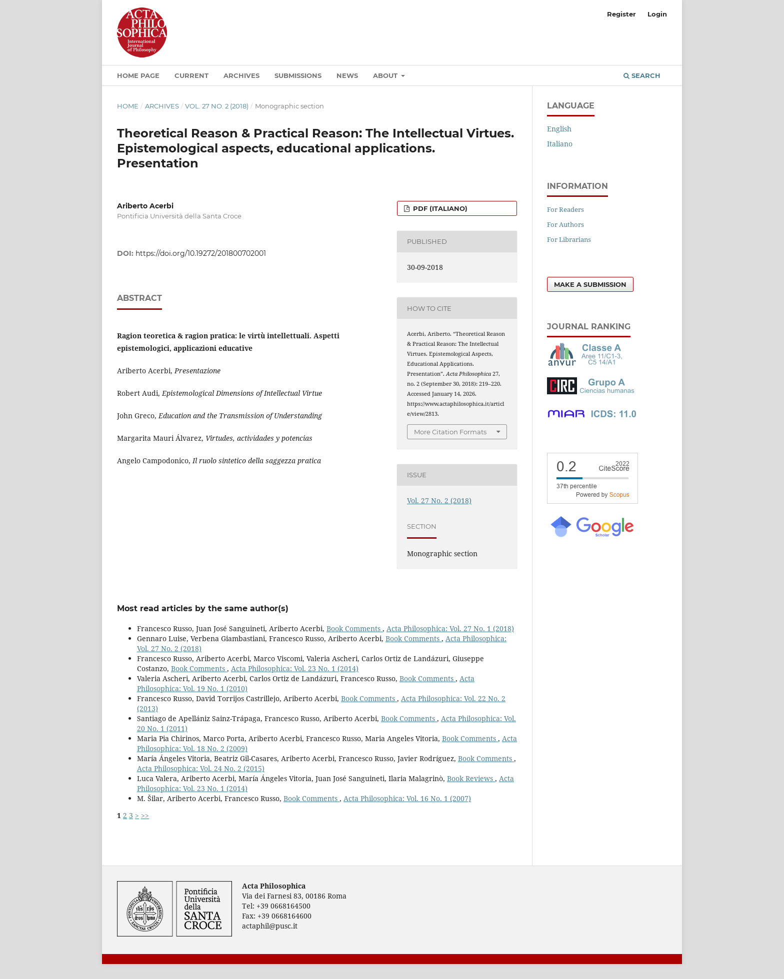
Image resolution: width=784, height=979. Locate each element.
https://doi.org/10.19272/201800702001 (201, 253)
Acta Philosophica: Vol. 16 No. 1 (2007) (407, 798)
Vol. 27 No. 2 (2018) (216, 106)
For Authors (565, 224)
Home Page (138, 75)
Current (191, 75)
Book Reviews (471, 778)
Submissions (298, 75)
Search (642, 75)
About (386, 75)
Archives (242, 75)
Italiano (559, 143)
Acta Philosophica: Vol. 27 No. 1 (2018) (450, 628)
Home (127, 106)
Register (621, 14)
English (559, 128)
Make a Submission (590, 284)
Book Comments (354, 628)
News (347, 75)
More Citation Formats (450, 432)
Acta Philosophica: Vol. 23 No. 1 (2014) (294, 668)
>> (145, 815)
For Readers (565, 209)
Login (657, 14)
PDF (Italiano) (439, 208)
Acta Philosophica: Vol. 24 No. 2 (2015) (200, 768)
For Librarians (569, 239)
